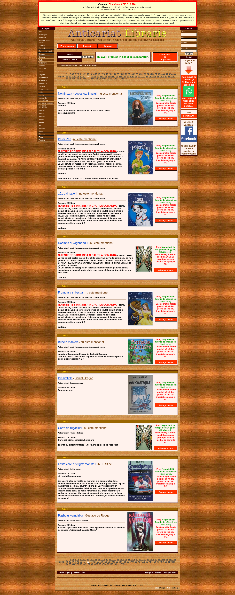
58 (106, 76)
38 (159, 74)
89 (81, 79)
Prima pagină (67, 46)
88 (78, 79)
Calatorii (42, 45)
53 (92, 76)
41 (167, 74)
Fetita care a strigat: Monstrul (77, 464)
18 (104, 74)
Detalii (65, 87)
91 (86, 79)
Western (42, 140)
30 (137, 74)
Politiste (42, 117)
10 (82, 74)
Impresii (87, 46)
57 (103, 76)
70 (139, 76)
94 (94, 79)
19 (107, 74)
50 (81, 76)
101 (115, 79)
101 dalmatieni (67, 193)
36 (153, 74)
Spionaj (42, 128)
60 (111, 76)
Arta (40, 32)
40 (164, 74)
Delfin (41, 60)
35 (150, 74)
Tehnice (42, 134)
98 (105, 79)
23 (118, 74)
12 (88, 74)
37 (156, 74)
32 (142, 74)
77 (158, 76)
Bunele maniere (68, 342)
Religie (41, 122)
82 (172, 76)
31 (140, 74)
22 (115, 74)
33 (145, 74)
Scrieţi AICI (188, 116)
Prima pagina (64, 573)
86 (73, 79)
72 (144, 76)
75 (152, 76)
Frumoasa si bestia (70, 292)
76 (155, 76)
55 (98, 76)
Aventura (42, 37)
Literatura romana (46, 103)
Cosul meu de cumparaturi (165, 57)
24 (121, 74)
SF (40, 125)
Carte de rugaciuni (70, 428)
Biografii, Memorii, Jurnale (46, 41)
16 (99, 74)
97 (103, 79)
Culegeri (42, 57)
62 (117, 76)
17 (102, 74)
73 (147, 76)
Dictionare (43, 63)
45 (67, 76)
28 (131, 74)
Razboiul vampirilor (70, 515)
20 (110, 74)
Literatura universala (43, 107)
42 (170, 74)
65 (125, 76)
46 (70, 76)
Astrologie (43, 34)
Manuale (42, 111)
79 (163, 76)
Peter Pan (64, 139)
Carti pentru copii (45, 51)
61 (114, 76)
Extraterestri (43, 77)
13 (91, 74)
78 (161, 76)
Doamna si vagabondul (73, 243)
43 (172, 74)
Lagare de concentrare (43, 99)
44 (175, 74)
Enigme (42, 75)
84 (67, 79)
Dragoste (42, 69)
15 (96, 74)
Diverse (42, 66)
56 (101, 76)
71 (142, 76)
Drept (41, 72)
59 (109, 76)
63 (120, 76)
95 (97, 79)
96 (100, 79)
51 (83, 76)
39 (161, 74)
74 (150, 76)
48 (75, 76)
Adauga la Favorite (153, 573)
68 (133, 76)
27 (129, 74)
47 (73, 76)
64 (122, 76)
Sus (83, 573)
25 (123, 74)
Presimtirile (65, 378)
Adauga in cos (166, 118)
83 (174, 76)
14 (93, 74)
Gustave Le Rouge (97, 515)
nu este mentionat (110, 93)
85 (70, 79)
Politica (41, 114)
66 (128, 76)
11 (85, 74)
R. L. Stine (105, 464)
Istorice (41, 95)
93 (92, 79)
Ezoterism (43, 80)
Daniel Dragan (84, 378)
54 (95, 76)
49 (78, 76)
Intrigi (41, 92)
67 (131, 76)
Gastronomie (44, 89)
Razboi (41, 119)
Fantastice (43, 83)
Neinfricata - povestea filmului (77, 93)
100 (111, 79)
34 (148, 74)
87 (75, 79)
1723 (122, 79)
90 (83, 79)
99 (108, 79)
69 (136, 76)
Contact (107, 46)
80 (166, 76)
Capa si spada (44, 48)
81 (169, 76)
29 (134, 74)
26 (126, 74)
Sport (41, 131)
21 (112, 74)
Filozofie (42, 86)
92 (89, 79)
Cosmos (42, 54)
